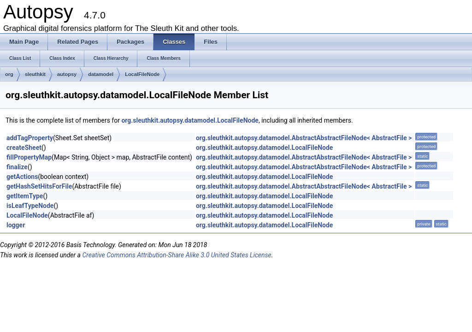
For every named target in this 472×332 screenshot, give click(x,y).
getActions (22, 176)
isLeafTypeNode (29, 205)
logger (15, 225)
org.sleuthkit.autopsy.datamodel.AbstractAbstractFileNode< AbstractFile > (304, 138)
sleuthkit (35, 74)
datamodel (100, 74)
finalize (17, 167)
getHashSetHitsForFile (39, 186)
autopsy (67, 74)
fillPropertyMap (29, 157)
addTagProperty (29, 138)
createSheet (23, 147)
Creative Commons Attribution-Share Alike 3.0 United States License (176, 255)
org (9, 74)
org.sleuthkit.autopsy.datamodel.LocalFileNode (189, 120)
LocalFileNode (142, 74)
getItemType (24, 196)
